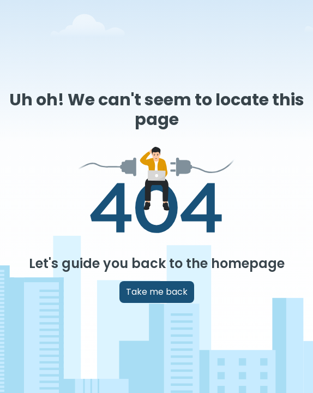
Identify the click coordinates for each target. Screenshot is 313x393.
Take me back (157, 291)
